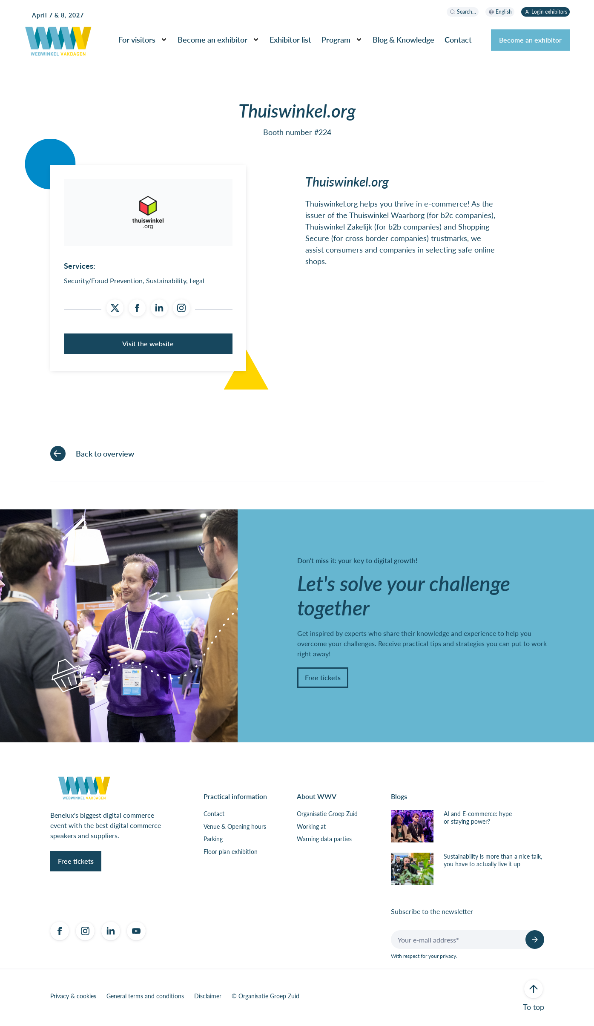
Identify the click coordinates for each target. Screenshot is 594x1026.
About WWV (316, 800)
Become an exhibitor (212, 39)
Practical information (235, 800)
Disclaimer (207, 999)
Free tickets (323, 680)
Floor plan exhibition (231, 855)
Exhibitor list (290, 39)
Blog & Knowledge (403, 39)
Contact (458, 39)
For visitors (136, 39)
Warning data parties (324, 842)
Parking (213, 842)
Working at (311, 829)
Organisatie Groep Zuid (327, 817)
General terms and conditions (145, 999)
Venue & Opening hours (235, 829)
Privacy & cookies (73, 999)
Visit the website (148, 346)
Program (335, 39)
